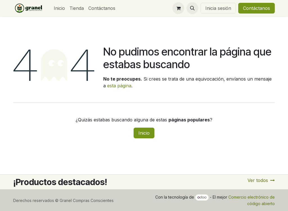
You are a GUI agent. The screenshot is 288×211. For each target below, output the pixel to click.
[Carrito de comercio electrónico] (178, 8)
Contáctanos (256, 8)
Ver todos (261, 180)
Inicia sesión (218, 8)
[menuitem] (59, 8)
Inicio (144, 133)
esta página (119, 85)
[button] (192, 8)
